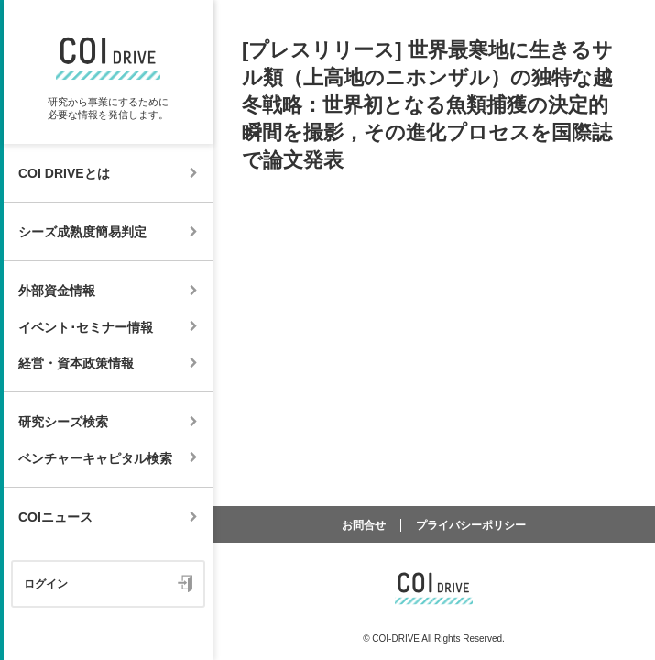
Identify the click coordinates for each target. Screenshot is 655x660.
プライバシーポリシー (471, 525)
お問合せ (364, 525)
